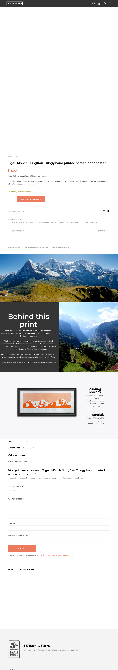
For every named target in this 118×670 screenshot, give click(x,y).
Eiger (18, 166)
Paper (59, 166)
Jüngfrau (34, 166)
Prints (16, 100)
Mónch (53, 166)
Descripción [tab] (14, 191)
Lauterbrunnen (44, 166)
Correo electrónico (18, 479)
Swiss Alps (93, 166)
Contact (55, 651)
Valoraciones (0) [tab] (61, 191)
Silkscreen (84, 166)
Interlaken (25, 166)
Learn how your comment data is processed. (56, 498)
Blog (47, 651)
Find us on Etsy (30, 615)
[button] (92, 3)
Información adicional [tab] (36, 191)
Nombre (12, 467)
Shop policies (67, 651)
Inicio (10, 100)
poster (65, 166)
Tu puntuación (16, 430)
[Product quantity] (11, 142)
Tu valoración (16, 442)
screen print (74, 166)
